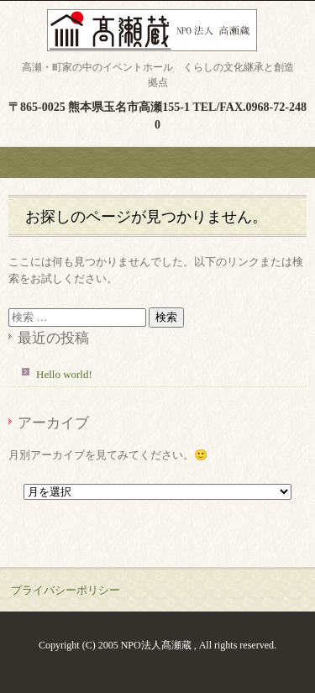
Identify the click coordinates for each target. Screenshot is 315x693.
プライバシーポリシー (65, 590)
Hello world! (64, 374)
